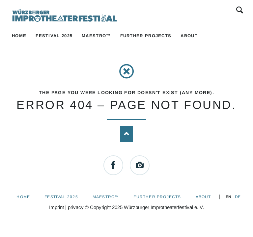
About (203, 197)
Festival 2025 (61, 197)
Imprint (56, 207)
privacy (76, 207)
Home (23, 197)
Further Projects (157, 197)
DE (237, 197)
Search (239, 9)
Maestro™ (106, 197)
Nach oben (126, 134)
